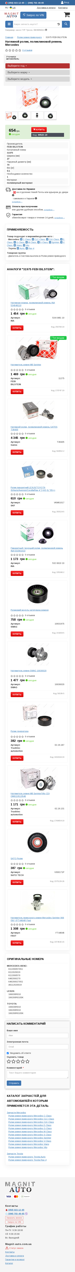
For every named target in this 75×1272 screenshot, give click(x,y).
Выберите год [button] (17, 65)
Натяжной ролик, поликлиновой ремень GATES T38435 (34, 428)
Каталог (9, 1263)
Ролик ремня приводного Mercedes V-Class (29, 1141)
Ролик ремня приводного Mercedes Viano (28, 1144)
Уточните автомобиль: (13, 57)
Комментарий (15, 1068)
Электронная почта (17, 1042)
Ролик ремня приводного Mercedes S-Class (29, 1135)
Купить (39, 129)
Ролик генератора (19, 731)
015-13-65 (14, 1210)
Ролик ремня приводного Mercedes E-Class (29, 1125)
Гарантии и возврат (15, 1259)
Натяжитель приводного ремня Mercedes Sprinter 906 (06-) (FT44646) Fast (37, 919)
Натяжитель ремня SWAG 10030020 (28, 670)
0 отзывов (27, 50)
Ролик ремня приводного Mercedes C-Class (30, 1116)
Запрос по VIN (33, 15)
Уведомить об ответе (19, 1053)
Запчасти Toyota (15, 1153)
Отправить (14, 1083)
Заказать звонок (14, 1218)
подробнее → (17, 202)
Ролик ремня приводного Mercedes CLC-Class (31, 1119)
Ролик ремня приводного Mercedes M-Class (30, 1131)
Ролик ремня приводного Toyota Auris (27, 1157)
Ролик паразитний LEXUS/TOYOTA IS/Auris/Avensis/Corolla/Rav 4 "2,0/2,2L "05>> (33, 488)
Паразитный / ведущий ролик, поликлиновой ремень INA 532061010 (37, 549)
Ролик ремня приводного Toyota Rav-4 (27, 1160)
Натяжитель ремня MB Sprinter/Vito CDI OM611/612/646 (30, 794)
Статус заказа (14, 1248)
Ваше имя (12, 1030)
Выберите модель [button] (20, 79)
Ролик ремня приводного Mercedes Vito (27, 1147)
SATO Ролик (17, 858)
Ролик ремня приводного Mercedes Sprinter (29, 1138)
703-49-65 (15, 1213)
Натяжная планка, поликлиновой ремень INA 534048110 (33, 304)
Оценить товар (15, 1057)
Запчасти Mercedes (16, 1112)
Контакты (63, 7)
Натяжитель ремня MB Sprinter (26, 364)
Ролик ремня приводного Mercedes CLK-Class (31, 1122)
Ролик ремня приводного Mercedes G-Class (30, 1128)
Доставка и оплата (46, 7)
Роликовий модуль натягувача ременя (30, 610)
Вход (65, 2)
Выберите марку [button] (19, 72)
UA (12, 7)
